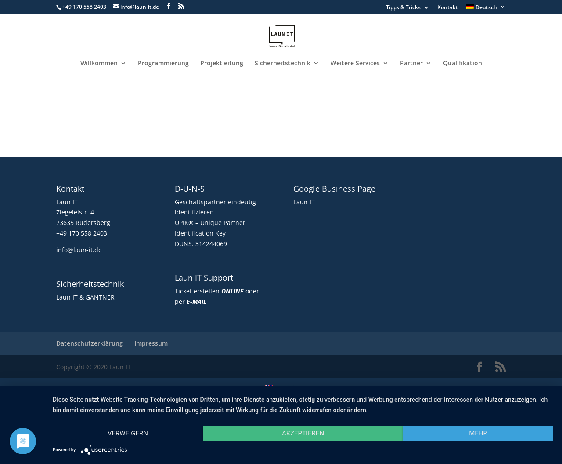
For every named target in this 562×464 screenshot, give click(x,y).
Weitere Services (355, 63)
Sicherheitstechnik (282, 63)
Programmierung (163, 63)
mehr (478, 433)
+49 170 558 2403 (81, 233)
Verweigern (128, 433)
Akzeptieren (303, 433)
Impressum (151, 343)
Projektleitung (221, 63)
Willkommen (99, 63)
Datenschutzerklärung (89, 343)
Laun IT (304, 202)
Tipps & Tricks (403, 8)
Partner (411, 63)
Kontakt (447, 8)
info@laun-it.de (79, 250)
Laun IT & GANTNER (85, 297)
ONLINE (232, 291)
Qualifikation (462, 63)
